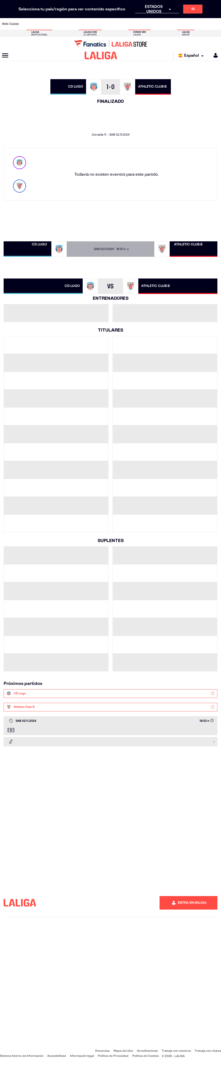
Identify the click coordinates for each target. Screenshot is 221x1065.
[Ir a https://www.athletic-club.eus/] (25, 24)
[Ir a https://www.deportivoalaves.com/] (55, 24)
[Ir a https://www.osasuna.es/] (45, 24)
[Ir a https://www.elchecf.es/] (65, 24)
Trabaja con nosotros (176, 1050)
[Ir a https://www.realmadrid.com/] (165, 24)
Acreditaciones (147, 1050)
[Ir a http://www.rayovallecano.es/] (115, 24)
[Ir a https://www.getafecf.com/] (85, 24)
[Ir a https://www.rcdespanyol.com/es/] (135, 24)
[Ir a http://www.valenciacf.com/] (205, 24)
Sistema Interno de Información (21, 1055)
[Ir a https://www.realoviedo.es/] (175, 24)
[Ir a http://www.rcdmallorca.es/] (145, 24)
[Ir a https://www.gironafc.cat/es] (95, 24)
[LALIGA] (101, 55)
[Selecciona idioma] (192, 55)
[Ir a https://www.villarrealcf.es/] (215, 24)
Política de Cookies (145, 1055)
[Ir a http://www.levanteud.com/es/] (105, 24)
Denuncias (102, 1050)
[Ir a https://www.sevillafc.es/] (195, 24)
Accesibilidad (56, 1055)
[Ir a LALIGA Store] (110, 43)
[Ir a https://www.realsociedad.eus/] (185, 24)
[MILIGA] (214, 55)
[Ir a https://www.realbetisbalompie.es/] (155, 24)
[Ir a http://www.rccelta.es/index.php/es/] (125, 24)
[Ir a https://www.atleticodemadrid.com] (35, 24)
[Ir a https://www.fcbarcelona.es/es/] (75, 24)
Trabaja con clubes (208, 1050)
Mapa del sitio (123, 1050)
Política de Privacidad (113, 1055)
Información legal (82, 1055)
